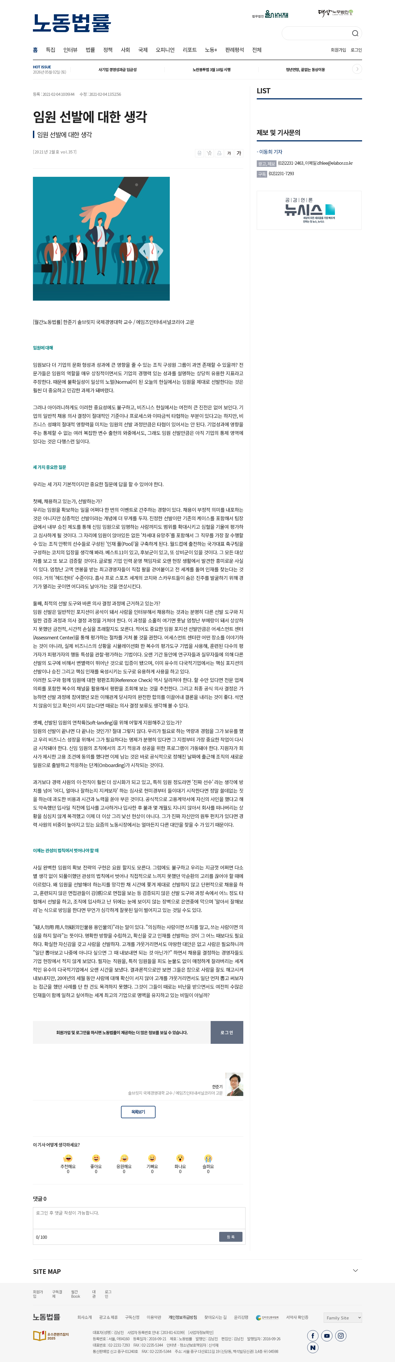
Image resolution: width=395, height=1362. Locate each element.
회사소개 (84, 1317)
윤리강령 (241, 1317)
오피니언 (165, 50)
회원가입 (338, 49)
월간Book (75, 1294)
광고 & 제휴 (108, 1317)
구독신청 (132, 1317)
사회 (125, 50)
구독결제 (57, 1294)
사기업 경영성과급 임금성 (117, 69)
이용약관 (154, 1317)
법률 (90, 50)
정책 (107, 50)
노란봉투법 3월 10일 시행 (211, 69)
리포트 (190, 50)
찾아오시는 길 (215, 1317)
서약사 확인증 (297, 1317)
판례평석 (234, 50)
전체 (256, 50)
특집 (50, 50)
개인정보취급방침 (182, 1317)
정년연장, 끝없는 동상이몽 (305, 69)
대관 (93, 1294)
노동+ (211, 50)
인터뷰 (70, 50)
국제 (143, 50)
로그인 (356, 49)
